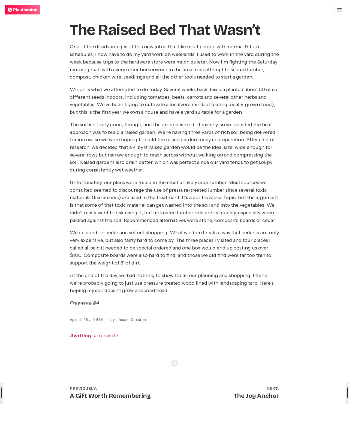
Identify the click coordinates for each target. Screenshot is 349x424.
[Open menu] (339, 9)
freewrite (106, 336)
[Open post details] (347, 394)
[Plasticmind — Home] (22, 9)
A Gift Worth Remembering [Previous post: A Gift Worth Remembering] (110, 395)
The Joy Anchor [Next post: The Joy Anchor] (256, 395)
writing (80, 336)
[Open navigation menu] (1, 394)
